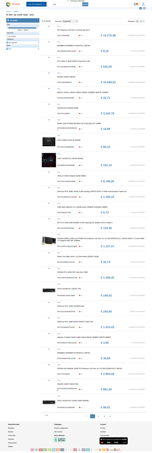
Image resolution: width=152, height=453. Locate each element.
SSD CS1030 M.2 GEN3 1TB (69, 289)
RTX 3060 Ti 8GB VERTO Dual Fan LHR (73, 61)
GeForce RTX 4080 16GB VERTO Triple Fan (75, 322)
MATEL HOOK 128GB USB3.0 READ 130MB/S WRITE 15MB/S (82, 92)
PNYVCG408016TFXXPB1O (67, 197)
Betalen (10, 432)
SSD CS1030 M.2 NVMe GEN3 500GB (73, 401)
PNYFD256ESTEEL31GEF (66, 358)
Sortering (58, 21)
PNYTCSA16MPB (63, 113)
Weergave (131, 21)
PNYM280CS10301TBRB (66, 295)
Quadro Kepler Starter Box (67, 384)
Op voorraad (11, 36)
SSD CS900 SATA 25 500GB (69, 140)
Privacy (102, 428)
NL (141, 8)
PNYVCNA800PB (63, 35)
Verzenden (11, 435)
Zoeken (16, 11)
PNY (8, 49)
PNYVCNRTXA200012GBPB (67, 246)
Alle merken (58, 432)
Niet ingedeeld (11, 42)
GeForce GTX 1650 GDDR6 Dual (70, 306)
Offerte (10, 446)
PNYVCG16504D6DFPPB (66, 312)
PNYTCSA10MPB (63, 374)
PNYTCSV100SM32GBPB (66, 181)
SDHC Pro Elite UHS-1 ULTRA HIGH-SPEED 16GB (78, 256)
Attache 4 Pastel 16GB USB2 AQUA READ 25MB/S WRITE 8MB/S (84, 337)
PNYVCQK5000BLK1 (64, 82)
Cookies (103, 432)
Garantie (11, 439)
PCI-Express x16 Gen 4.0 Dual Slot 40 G (73, 30)
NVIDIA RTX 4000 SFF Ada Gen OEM (72, 272)
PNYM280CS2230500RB (66, 165)
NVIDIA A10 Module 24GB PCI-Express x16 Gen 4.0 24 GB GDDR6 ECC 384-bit (89, 368)
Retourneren (12, 443)
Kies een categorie (36, 4)
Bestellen (11, 428)
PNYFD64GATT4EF (64, 212)
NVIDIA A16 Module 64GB (67, 108)
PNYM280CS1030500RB (66, 407)
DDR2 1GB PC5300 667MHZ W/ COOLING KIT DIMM (79, 123)
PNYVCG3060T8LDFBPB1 (66, 67)
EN (144, 8)
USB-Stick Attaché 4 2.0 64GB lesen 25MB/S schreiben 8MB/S (82, 207)
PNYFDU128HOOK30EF (65, 98)
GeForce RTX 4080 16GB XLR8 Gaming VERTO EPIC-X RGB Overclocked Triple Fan (91, 191)
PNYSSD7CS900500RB (65, 147)
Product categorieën (61, 428)
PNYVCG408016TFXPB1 (66, 327)
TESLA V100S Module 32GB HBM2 (71, 176)
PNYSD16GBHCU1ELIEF (66, 262)
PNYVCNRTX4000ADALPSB (67, 278)
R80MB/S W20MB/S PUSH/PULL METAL (73, 46)
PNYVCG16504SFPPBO (65, 228)
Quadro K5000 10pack (66, 77)
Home (8, 11)
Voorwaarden (104, 435)
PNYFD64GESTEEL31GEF (66, 51)
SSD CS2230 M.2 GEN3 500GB (70, 158)
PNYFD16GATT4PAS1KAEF (67, 343)
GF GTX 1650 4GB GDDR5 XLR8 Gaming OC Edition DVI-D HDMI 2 (85, 223)
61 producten (46, 21)
